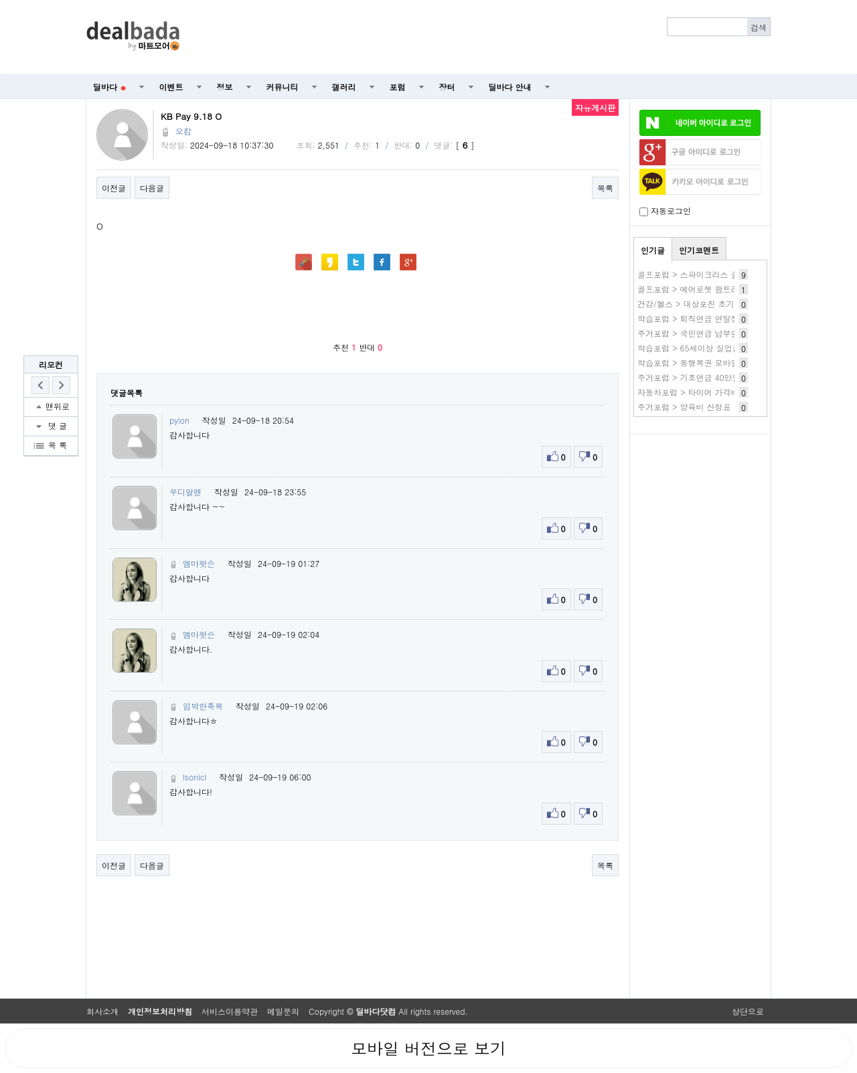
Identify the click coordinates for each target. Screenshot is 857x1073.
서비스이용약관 (230, 1011)
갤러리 (344, 86)
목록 (605, 187)
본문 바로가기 (0, 0)
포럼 (398, 86)
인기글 (653, 250)
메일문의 (283, 1011)
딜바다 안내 (510, 86)
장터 (447, 86)
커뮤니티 (282, 86)
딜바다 (109, 86)
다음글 (152, 187)
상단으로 (748, 1011)
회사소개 (102, 1011)
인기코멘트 (699, 250)
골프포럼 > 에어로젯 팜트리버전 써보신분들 (717, 289)
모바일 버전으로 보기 (428, 1048)
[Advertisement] (482, 37)
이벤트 (171, 86)
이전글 (114, 187)
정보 (225, 86)
